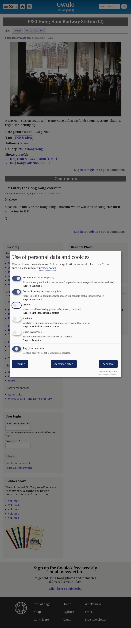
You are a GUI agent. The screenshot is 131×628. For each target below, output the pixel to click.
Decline (20, 363)
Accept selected (63, 363)
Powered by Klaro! (108, 371)
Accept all (108, 363)
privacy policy (47, 267)
